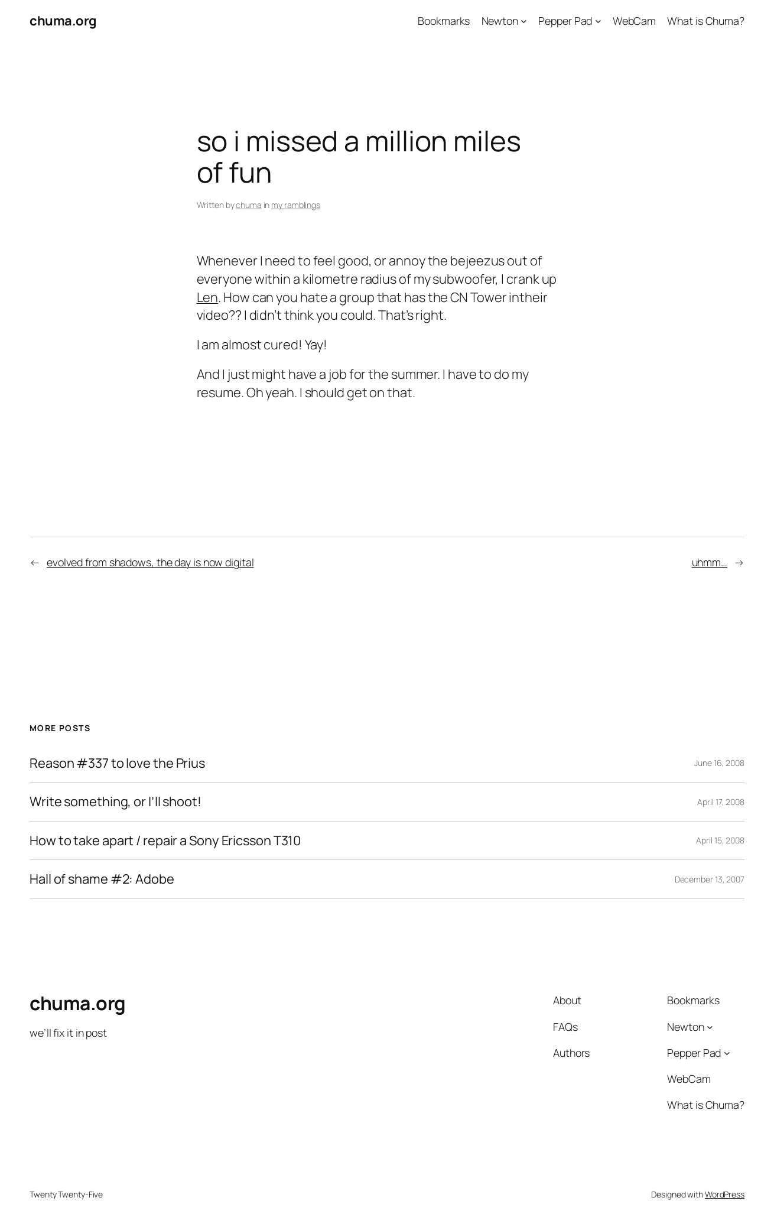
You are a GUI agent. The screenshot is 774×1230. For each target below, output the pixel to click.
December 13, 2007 (709, 879)
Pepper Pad (565, 21)
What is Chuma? (705, 21)
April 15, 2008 (720, 840)
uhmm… (710, 562)
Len (208, 297)
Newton (500, 21)
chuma (249, 204)
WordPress (724, 1194)
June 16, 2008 (719, 762)
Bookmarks (444, 21)
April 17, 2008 (720, 801)
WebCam (634, 21)
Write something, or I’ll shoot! (115, 801)
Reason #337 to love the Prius (117, 763)
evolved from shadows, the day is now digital (150, 562)
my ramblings (295, 204)
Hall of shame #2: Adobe (102, 879)
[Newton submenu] (524, 21)
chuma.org (63, 21)
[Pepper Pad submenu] (598, 21)
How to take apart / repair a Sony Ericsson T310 (165, 840)
